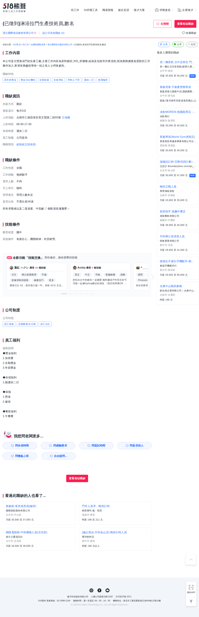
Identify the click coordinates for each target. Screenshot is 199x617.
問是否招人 (137, 445)
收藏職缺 (191, 32)
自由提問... (60, 456)
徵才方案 (139, 10)
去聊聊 (165, 23)
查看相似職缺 (185, 23)
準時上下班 (74, 80)
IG (91, 590)
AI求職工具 (91, 10)
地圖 (67, 117)
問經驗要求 (60, 445)
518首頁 (17, 44)
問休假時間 (22, 445)
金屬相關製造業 (38, 44)
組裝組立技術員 (26, 144)
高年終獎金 (10, 80)
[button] (64, 293)
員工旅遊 (9, 324)
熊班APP (191, 592)
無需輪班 (103, 80)
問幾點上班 (22, 456)
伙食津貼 (58, 80)
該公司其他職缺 (53, 32)
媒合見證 (123, 10)
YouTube (108, 590)
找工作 (75, 10)
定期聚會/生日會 (27, 324)
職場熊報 (107, 10)
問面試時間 (98, 445)
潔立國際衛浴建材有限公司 (59, 44)
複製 (191, 44)
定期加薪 (44, 80)
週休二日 (89, 80)
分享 (164, 44)
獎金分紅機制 (28, 80)
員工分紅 (45, 324)
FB (99, 590)
